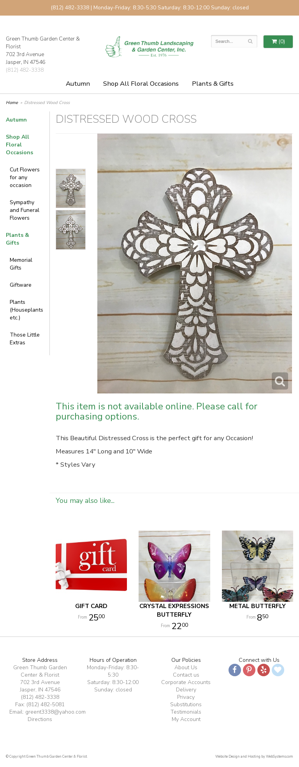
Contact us (186, 675)
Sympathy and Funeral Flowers (24, 210)
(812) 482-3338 (25, 70)
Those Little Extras (25, 338)
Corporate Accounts (186, 682)
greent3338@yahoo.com (55, 712)
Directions (40, 719)
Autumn (78, 83)
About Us (185, 667)
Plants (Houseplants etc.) (26, 309)
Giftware (21, 285)
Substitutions (186, 704)
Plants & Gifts (213, 83)
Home (12, 103)
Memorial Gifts (21, 264)
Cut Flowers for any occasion (25, 177)
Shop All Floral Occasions (141, 83)
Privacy (186, 697)
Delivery (186, 689)
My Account (186, 719)
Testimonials (186, 712)
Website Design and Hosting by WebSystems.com (254, 756)
